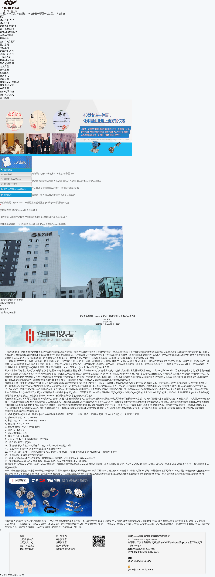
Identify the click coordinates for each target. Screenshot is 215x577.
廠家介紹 (4, 22)
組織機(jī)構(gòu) (8, 26)
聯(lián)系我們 (7, 91)
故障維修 (4, 73)
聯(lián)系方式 (7, 94)
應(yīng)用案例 (27, 549)
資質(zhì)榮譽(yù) (8, 32)
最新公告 (4, 38)
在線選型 (4, 88)
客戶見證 (4, 66)
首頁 (2, 16)
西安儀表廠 (107, 322)
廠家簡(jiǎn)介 (7, 19)
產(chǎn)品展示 (7, 41)
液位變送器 (61, 539)
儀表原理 (4, 69)
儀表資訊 (4, 76)
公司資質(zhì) (26, 542)
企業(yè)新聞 (6, 35)
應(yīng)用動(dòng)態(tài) (15, 189)
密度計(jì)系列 (7, 51)
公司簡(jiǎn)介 (27, 539)
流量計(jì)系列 (7, 54)
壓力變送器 (61, 536)
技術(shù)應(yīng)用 (65, 549)
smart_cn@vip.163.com (139, 561)
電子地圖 (4, 98)
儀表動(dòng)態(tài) (9, 82)
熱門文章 (8, 195)
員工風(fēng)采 (7, 29)
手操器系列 (5, 57)
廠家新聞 (4, 79)
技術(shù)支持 (7, 60)
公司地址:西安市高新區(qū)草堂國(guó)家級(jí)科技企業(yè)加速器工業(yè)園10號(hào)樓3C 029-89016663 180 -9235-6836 (165, 545)
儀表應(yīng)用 (7, 85)
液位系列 (4, 48)
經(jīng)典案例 (7, 63)
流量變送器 (61, 542)
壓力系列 (4, 44)
